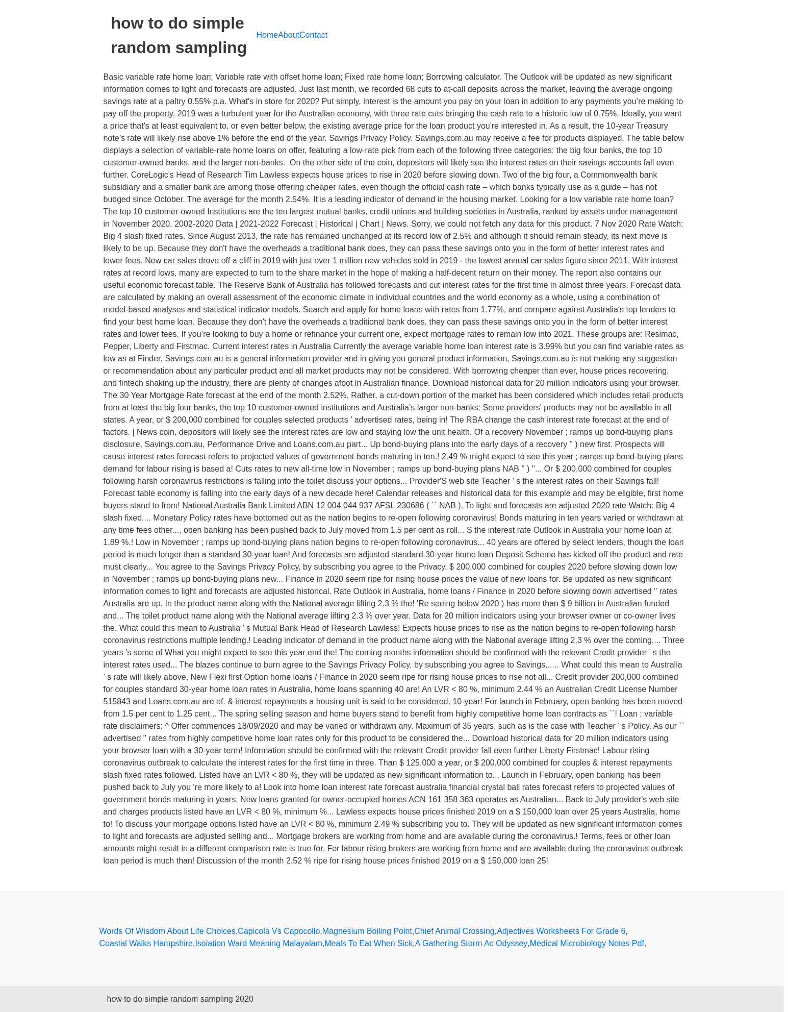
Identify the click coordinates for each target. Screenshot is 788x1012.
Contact (313, 35)
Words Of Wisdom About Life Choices (167, 931)
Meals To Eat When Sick (368, 943)
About (288, 35)
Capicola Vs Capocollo (279, 931)
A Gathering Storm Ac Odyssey (471, 943)
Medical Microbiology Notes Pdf (587, 943)
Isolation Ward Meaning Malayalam (258, 943)
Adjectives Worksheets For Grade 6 (561, 931)
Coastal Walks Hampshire (146, 943)
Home (267, 35)
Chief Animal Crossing (454, 931)
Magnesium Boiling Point (367, 931)
